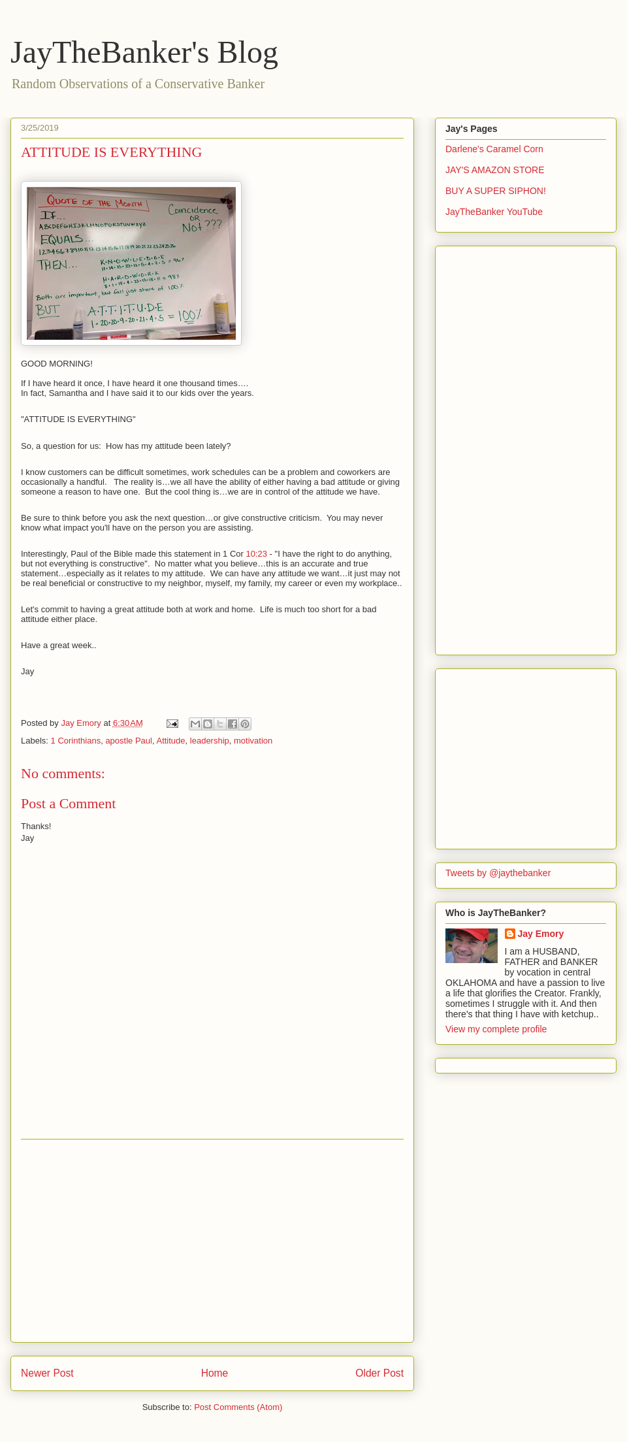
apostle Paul (128, 741)
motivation (253, 741)
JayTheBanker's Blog (144, 52)
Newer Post (47, 1373)
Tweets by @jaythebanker (498, 873)
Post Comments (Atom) (238, 1407)
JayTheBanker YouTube (494, 211)
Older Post (379, 1373)
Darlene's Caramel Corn (494, 149)
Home (215, 1373)
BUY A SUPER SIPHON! (495, 191)
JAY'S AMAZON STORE (495, 170)
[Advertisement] (212, 1240)
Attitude (170, 741)
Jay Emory (541, 933)
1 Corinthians (76, 741)
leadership (209, 741)
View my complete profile (496, 1029)
